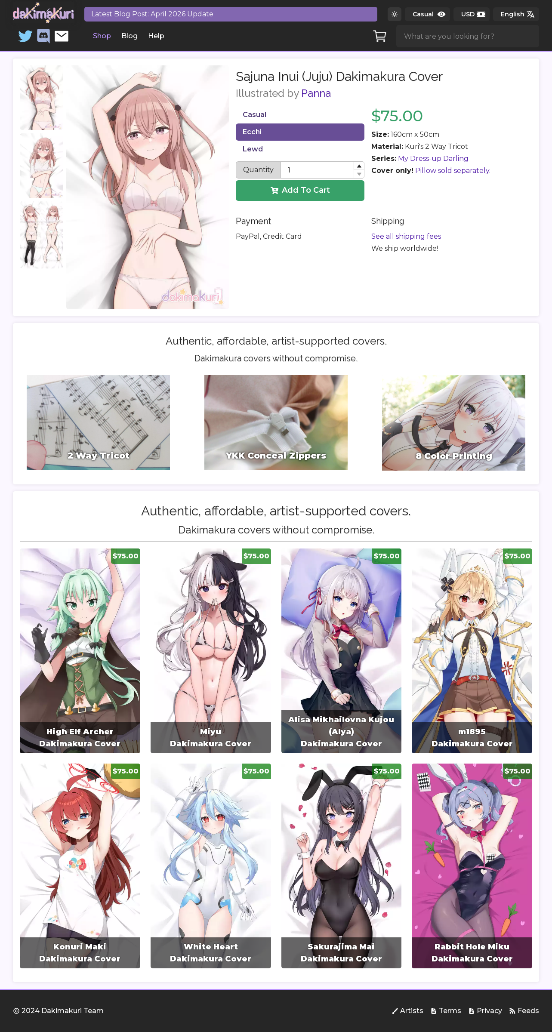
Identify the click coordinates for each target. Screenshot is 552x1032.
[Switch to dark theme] (394, 14)
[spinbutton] (322, 170)
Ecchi (252, 132)
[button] (359, 166)
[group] (80, 650)
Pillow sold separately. (452, 170)
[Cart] (380, 36)
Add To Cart (300, 190)
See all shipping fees (406, 236)
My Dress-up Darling (433, 158)
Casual (254, 115)
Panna (316, 93)
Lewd (253, 149)
